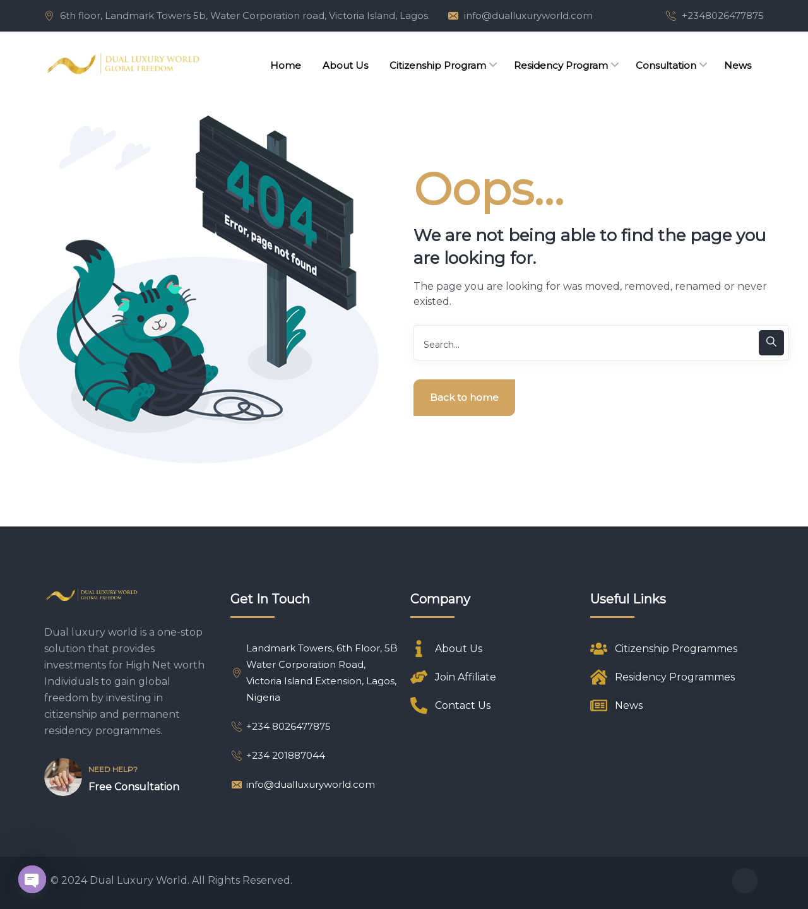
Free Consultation (133, 787)
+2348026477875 (723, 15)
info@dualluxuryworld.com (528, 15)
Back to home (464, 397)
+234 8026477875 (280, 726)
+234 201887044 (277, 755)
